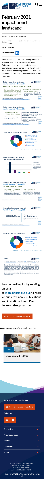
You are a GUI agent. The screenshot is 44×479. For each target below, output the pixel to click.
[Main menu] (40, 4)
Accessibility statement (21, 470)
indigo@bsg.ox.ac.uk (18, 293)
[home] (16, 6)
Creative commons (21, 468)
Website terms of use (21, 465)
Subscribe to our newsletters (19, 407)
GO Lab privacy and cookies (21, 463)
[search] (36, 4)
